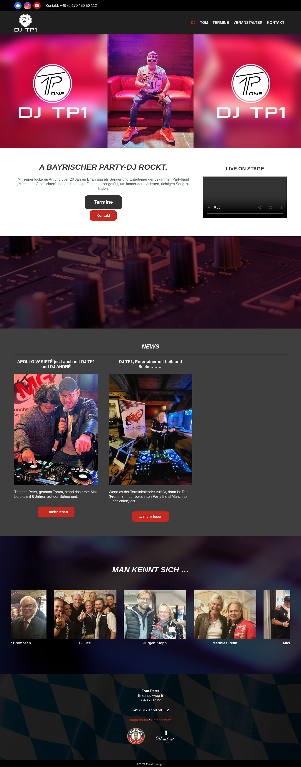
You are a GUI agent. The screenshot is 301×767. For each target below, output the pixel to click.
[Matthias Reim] (230, 614)
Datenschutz (161, 720)
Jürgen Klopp (160, 643)
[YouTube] (37, 5)
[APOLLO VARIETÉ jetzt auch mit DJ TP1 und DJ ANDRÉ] (56, 429)
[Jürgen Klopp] (160, 614)
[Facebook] (18, 5)
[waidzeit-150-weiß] (174, 736)
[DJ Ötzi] (90, 614)
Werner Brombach (20, 643)
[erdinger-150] (127, 736)
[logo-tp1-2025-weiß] (25, 23)
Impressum (139, 720)
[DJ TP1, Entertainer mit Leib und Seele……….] (150, 429)
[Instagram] (27, 5)
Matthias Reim (230, 643)
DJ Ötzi (90, 643)
